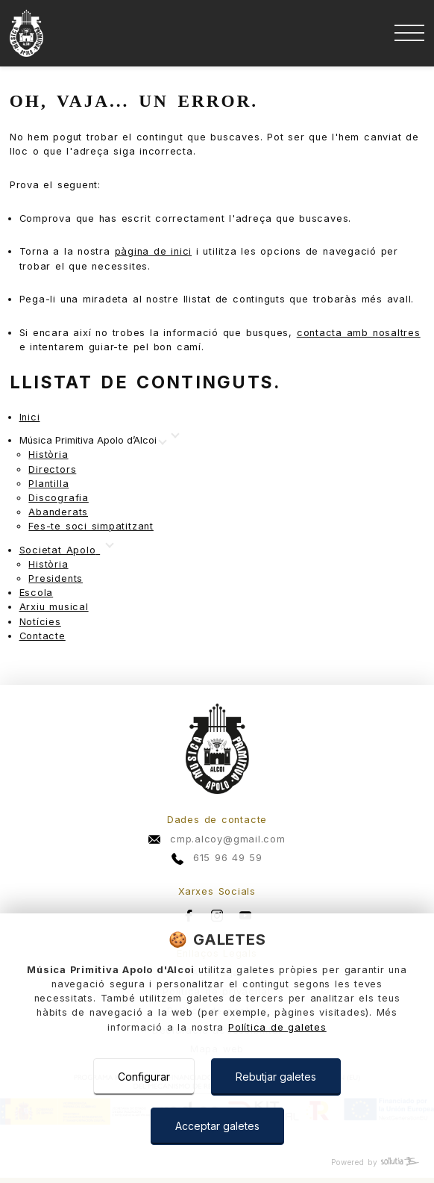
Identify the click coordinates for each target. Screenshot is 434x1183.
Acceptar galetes (217, 1126)
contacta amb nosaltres (359, 332)
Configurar (144, 1076)
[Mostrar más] (92, 441)
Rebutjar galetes (276, 1076)
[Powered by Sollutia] (217, 1162)
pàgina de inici (153, 251)
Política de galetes (277, 1027)
